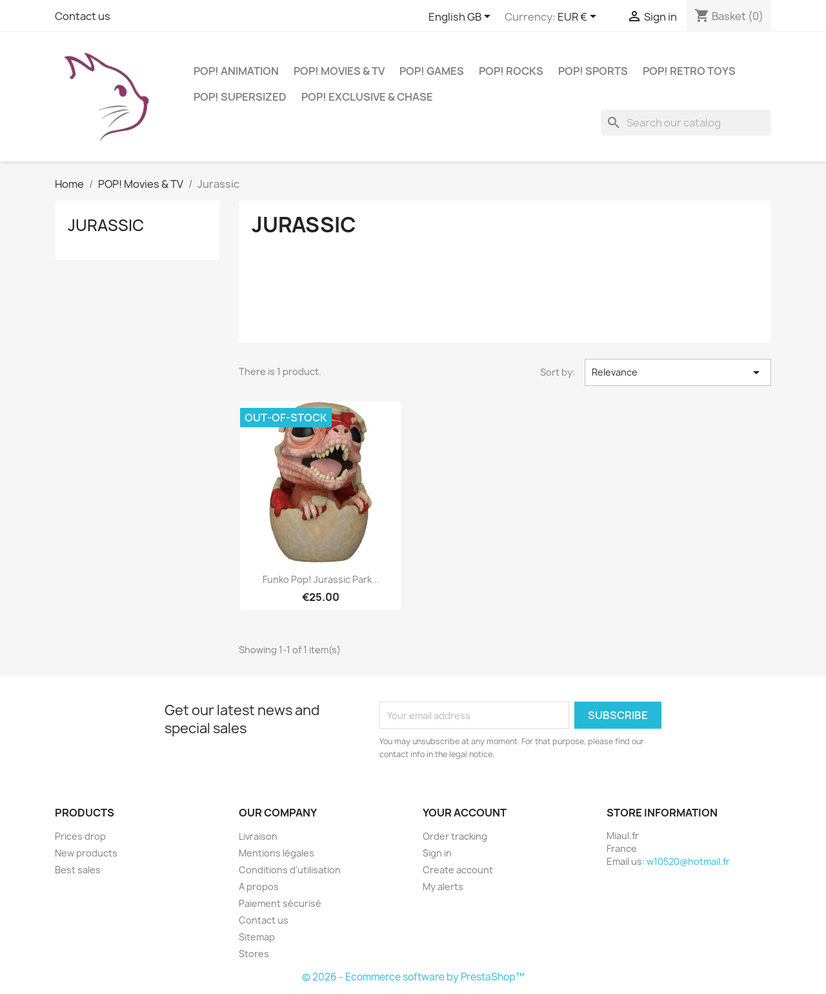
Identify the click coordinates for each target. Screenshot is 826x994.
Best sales (78, 870)
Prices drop (80, 836)
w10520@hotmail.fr (688, 861)
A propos (259, 886)
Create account (458, 870)
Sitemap (257, 937)
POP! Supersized (240, 97)
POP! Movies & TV (339, 71)
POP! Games (431, 71)
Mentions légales (276, 853)
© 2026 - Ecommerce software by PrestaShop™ (413, 977)
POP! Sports (593, 71)
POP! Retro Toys (689, 71)
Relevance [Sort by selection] (678, 372)
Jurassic (106, 225)
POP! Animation (236, 71)
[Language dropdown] (461, 17)
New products (86, 853)
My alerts (443, 886)
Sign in (437, 853)
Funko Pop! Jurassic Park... (321, 579)
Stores (254, 954)
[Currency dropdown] (579, 17)
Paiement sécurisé (280, 903)
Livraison (258, 836)
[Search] (686, 123)
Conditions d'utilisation (290, 870)
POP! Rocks (511, 71)
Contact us (82, 16)
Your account (465, 813)
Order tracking (455, 836)
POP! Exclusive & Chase (367, 97)
